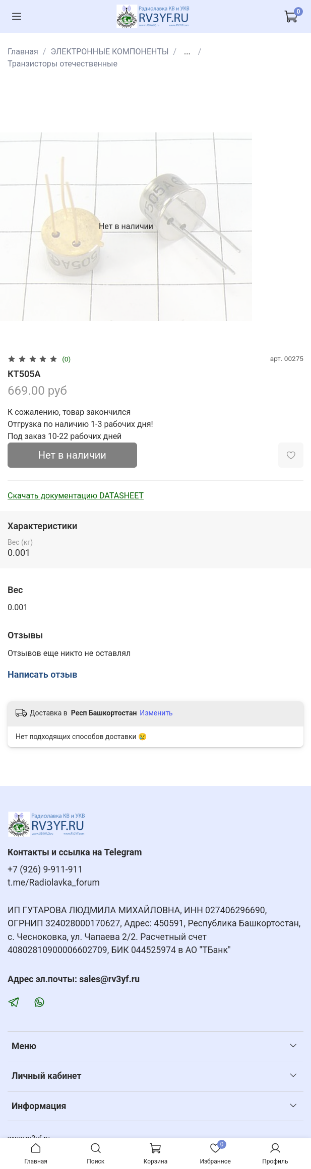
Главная (23, 51)
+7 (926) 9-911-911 (45, 869)
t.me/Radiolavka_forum (54, 883)
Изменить (156, 713)
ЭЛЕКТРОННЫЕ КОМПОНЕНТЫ (109, 51)
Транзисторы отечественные (62, 63)
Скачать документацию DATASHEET (76, 495)
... (187, 51)
